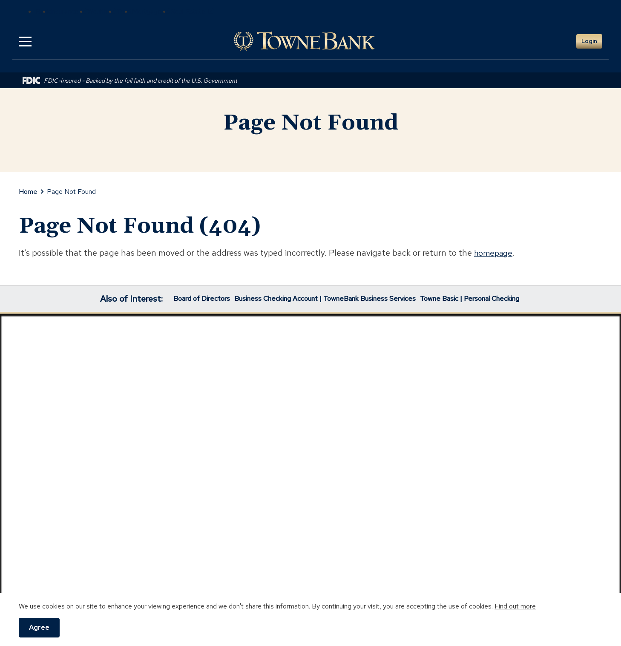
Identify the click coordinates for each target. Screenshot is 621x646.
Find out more (515, 606)
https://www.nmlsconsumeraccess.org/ (298, 536)
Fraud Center (42, 387)
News (177, 434)
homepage (494, 252)
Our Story (185, 419)
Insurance (68, 11)
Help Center (40, 402)
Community (188, 387)
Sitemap (253, 564)
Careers (181, 370)
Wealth (101, 11)
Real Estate (192, 11)
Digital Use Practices (46, 564)
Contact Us (38, 355)
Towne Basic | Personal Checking (469, 298)
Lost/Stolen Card (48, 434)
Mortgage (151, 11)
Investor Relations (203, 402)
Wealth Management (357, 387)
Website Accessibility (111, 564)
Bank (330, 355)
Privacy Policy (167, 564)
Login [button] (589, 41)
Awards (180, 355)
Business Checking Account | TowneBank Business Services (325, 298)
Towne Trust (338, 434)
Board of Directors (201, 298)
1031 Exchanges (343, 450)
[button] (25, 41)
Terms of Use (213, 564)
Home (28, 191)
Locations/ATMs (46, 419)
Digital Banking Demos (57, 370)
